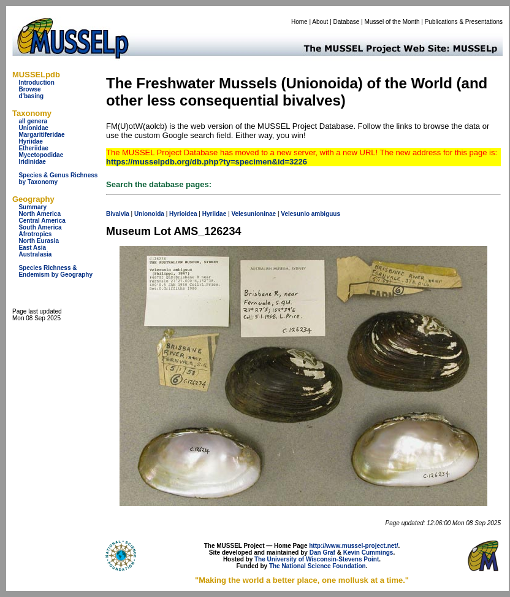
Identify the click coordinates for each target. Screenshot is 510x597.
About (320, 21)
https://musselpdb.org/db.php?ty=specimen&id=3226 (206, 161)
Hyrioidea (183, 213)
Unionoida (149, 213)
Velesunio (295, 213)
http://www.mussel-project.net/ (353, 545)
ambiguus (325, 213)
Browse (29, 89)
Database (346, 21)
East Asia (32, 247)
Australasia (34, 254)
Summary (32, 207)
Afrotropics (34, 234)
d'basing (31, 96)
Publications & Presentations (464, 21)
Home (299, 21)
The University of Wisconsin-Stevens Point (316, 559)
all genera (32, 121)
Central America (41, 220)
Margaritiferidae (41, 134)
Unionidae (33, 128)
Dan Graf (322, 552)
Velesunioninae (253, 213)
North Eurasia (38, 240)
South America (39, 227)
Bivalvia (117, 213)
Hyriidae (30, 141)
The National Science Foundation (317, 566)
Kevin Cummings (368, 552)
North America (39, 213)
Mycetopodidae (40, 155)
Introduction (36, 82)
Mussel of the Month (392, 21)
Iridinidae (31, 161)
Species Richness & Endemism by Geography (55, 271)
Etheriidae (33, 148)
